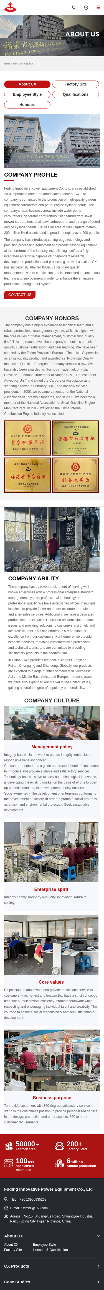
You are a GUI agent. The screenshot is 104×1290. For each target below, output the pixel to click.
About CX (29, 64)
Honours (27, 104)
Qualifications (76, 94)
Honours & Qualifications (51, 1250)
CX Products (16, 1266)
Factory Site (76, 84)
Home (7, 64)
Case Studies (17, 1281)
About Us (17, 64)
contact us (19, 295)
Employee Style (27, 94)
